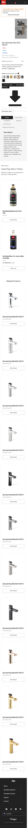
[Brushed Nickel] (14, 77)
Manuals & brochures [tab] (8, 127)
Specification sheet (14, 110)
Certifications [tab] (7, 124)
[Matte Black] (3, 80)
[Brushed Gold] (11, 77)
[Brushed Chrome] (7, 77)
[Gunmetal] (22, 77)
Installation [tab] (7, 120)
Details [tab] (7, 117)
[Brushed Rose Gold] (18, 77)
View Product (13, 219)
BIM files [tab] (18, 120)
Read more (11, 68)
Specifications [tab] (19, 117)
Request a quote (8, 85)
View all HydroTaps (13, 14)
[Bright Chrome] (3, 77)
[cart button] (15, 2)
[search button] (18, 73)
